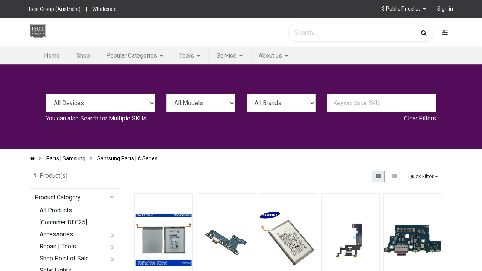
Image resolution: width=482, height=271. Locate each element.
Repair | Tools (58, 246)
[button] (404, 9)
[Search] (424, 32)
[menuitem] (52, 55)
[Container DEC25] (63, 222)
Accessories (56, 234)
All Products (56, 210)
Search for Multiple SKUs (113, 118)
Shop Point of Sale (64, 258)
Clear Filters (420, 118)
